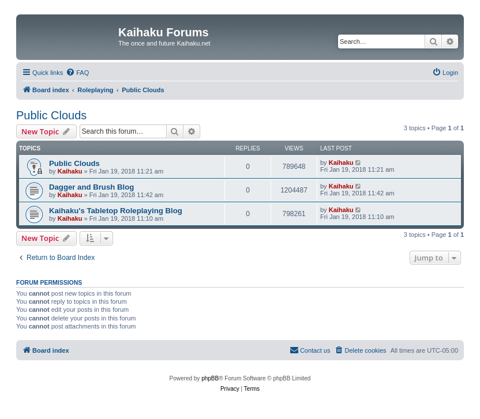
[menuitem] (77, 73)
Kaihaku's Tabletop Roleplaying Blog (115, 210)
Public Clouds (51, 115)
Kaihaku (70, 171)
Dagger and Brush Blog (91, 187)
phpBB (210, 378)
